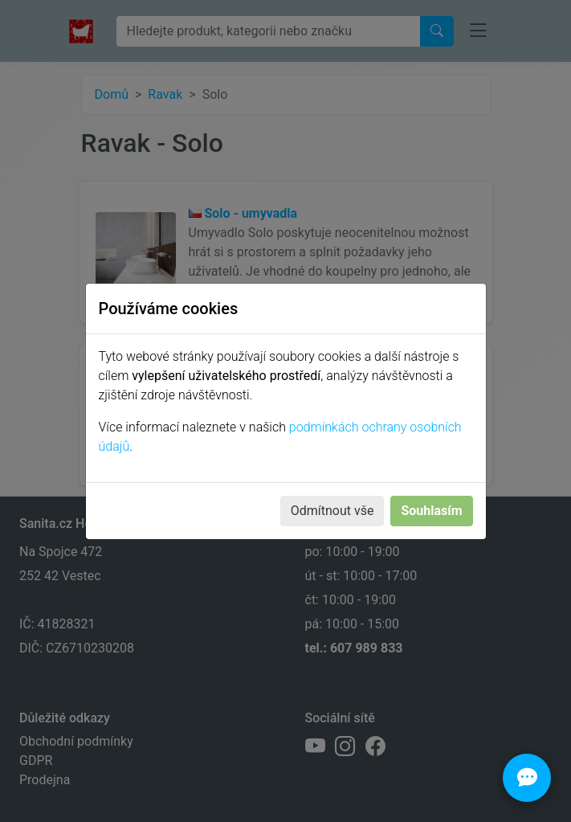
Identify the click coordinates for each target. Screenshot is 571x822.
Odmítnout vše (332, 510)
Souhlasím (431, 510)
